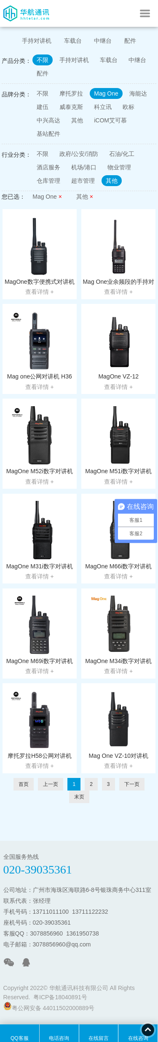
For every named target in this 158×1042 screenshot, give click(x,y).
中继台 (103, 40)
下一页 (131, 784)
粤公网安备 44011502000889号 (49, 1006)
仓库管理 (48, 180)
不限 (42, 60)
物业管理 (119, 167)
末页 (79, 797)
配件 (130, 40)
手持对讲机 (36, 40)
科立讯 (103, 107)
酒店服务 (48, 167)
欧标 (128, 107)
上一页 (50, 784)
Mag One (106, 93)
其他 (77, 120)
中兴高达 (48, 120)
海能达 (138, 93)
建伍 (42, 107)
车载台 (73, 40)
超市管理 (83, 180)
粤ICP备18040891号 (60, 997)
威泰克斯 (71, 107)
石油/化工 (121, 153)
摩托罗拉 (71, 93)
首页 (24, 784)
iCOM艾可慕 (110, 120)
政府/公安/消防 (78, 153)
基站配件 (48, 133)
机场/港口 (83, 167)
